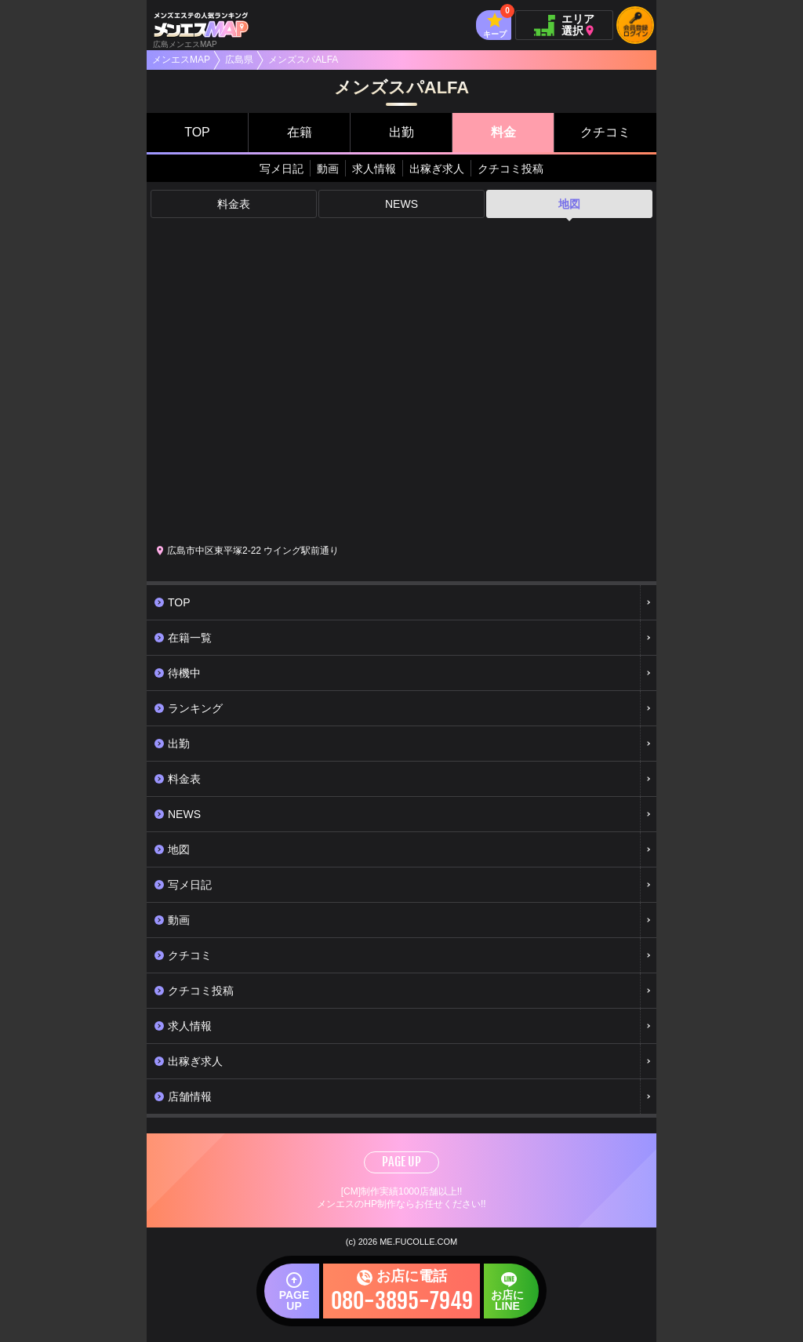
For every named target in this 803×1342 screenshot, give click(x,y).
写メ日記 (281, 168)
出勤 (401, 132)
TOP (197, 132)
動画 (328, 168)
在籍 (299, 132)
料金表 (233, 204)
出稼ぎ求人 (436, 168)
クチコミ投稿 (510, 168)
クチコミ (605, 132)
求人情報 (374, 168)
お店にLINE (507, 1300)
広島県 (239, 59)
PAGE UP (401, 1161)
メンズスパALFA (303, 59)
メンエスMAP (181, 59)
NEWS (401, 204)
